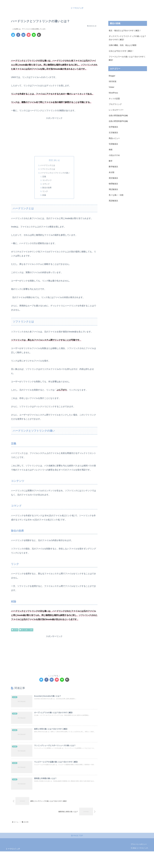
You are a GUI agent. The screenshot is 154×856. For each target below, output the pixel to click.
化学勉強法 (113, 127)
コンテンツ (47, 180)
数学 (110, 161)
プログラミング (115, 104)
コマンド (46, 184)
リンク (45, 192)
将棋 (110, 150)
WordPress (113, 93)
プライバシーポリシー (139, 849)
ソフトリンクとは (47, 169)
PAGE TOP (77, 840)
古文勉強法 (113, 132)
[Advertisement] (54, 45)
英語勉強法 (113, 201)
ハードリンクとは (47, 165)
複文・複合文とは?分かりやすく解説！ (125, 30)
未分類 (15, 630)
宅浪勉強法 (113, 144)
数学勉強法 (113, 166)
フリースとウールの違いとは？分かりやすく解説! (127, 58)
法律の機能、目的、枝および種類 (122, 45)
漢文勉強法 (113, 178)
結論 (44, 195)
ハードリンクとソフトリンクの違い (55, 173)
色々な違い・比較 (26, 630)
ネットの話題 (114, 98)
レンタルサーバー (116, 110)
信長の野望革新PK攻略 (118, 121)
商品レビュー (114, 138)
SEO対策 (112, 81)
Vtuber (111, 87)
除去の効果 (47, 188)
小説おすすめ (114, 155)
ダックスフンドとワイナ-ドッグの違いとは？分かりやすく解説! (127, 38)
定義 (44, 177)
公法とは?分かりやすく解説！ (121, 51)
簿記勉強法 (113, 189)
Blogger (112, 76)
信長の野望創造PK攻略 (118, 115)
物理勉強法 (113, 184)
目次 (51, 160)
